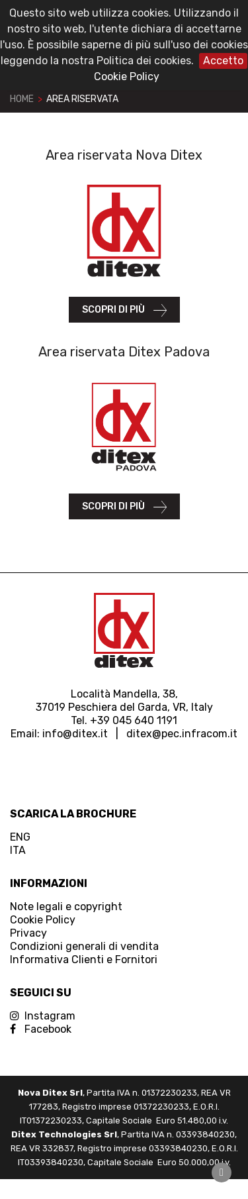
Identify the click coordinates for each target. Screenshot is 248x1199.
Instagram (42, 1016)
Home (22, 99)
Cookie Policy (126, 76)
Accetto (223, 60)
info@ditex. (71, 733)
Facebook (40, 1029)
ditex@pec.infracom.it (181, 733)
